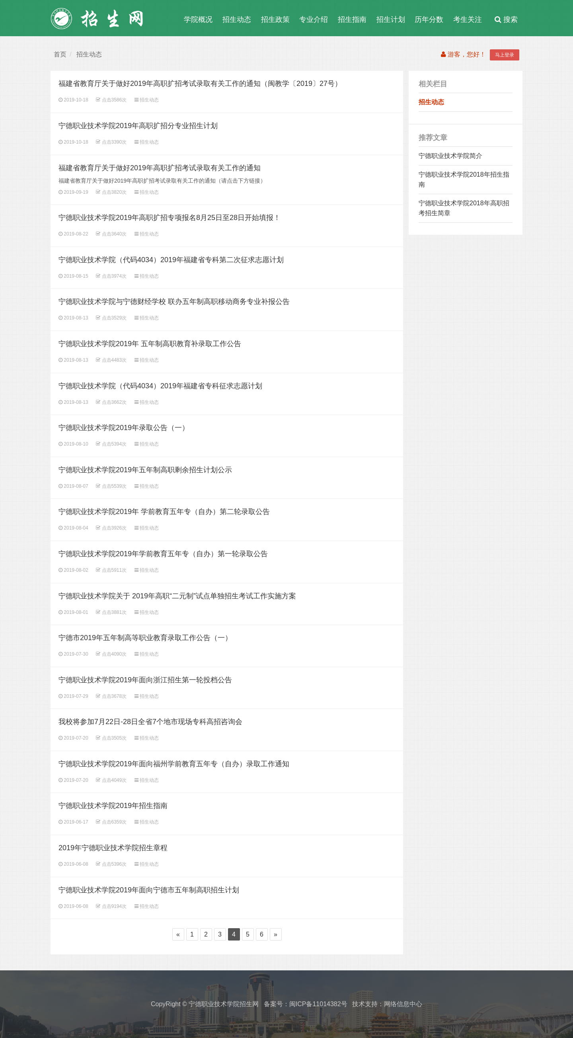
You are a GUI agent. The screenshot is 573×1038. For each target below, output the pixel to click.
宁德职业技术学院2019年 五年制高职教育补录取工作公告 (149, 344)
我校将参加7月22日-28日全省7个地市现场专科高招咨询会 (150, 722)
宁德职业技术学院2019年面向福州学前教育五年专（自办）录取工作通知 (173, 764)
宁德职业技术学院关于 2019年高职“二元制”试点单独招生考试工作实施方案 (177, 596)
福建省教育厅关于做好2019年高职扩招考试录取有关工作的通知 (159, 168)
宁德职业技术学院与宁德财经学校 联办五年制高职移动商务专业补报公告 (174, 302)
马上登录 (504, 55)
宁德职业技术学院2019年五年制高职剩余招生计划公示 (145, 470)
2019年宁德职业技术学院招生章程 (113, 848)
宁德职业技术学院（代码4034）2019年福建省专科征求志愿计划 (160, 386)
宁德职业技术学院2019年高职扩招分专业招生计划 (138, 126)
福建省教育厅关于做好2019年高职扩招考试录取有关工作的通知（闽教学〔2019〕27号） (200, 84)
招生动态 (236, 19)
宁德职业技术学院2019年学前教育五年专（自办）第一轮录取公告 (163, 554)
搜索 (506, 19)
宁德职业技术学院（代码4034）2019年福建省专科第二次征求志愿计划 (171, 260)
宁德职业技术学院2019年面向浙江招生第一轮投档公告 (145, 680)
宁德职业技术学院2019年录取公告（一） (123, 428)
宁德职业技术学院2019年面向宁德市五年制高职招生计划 (148, 890)
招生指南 (352, 19)
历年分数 (429, 19)
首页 (60, 54)
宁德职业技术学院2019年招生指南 (113, 806)
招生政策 (275, 19)
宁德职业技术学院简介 (450, 155)
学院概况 (198, 19)
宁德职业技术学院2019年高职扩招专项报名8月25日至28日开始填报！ (169, 218)
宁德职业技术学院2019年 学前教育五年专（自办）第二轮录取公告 (164, 512)
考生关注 (467, 19)
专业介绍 (313, 19)
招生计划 (390, 19)
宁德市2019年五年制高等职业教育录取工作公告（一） (145, 638)
